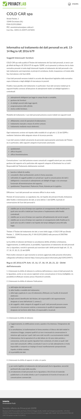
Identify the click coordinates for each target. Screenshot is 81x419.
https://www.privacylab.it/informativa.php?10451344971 (52, 258)
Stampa (73, 4)
